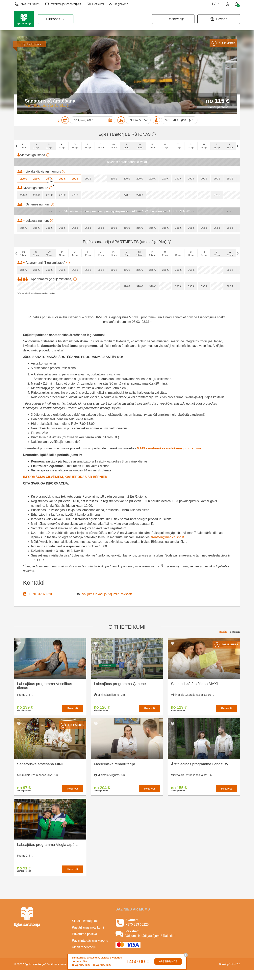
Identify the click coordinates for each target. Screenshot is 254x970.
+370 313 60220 (27, 4)
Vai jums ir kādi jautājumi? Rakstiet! (107, 594)
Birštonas (56, 19)
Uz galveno (118, 4)
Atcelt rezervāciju (84, 947)
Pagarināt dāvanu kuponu (90, 940)
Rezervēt (72, 708)
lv (216, 4)
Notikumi (95, 4)
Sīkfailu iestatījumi (85, 921)
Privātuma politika (84, 934)
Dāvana (218, 19)
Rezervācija (173, 19)
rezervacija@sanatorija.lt (63, 4)
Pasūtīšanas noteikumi (88, 927)
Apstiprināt (168, 961)
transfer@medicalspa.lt (167, 537)
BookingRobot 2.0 (229, 964)
